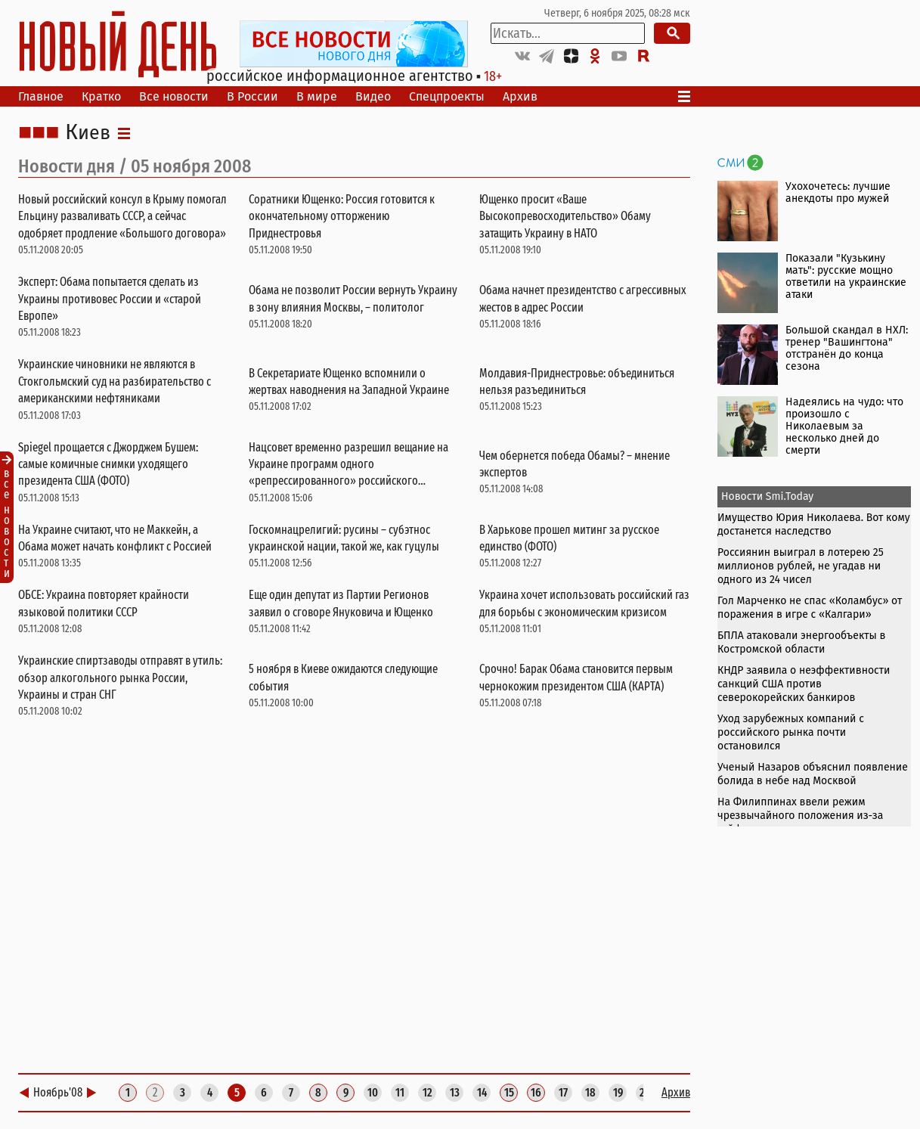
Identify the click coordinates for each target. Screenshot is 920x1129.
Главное (41, 96)
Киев (87, 133)
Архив (520, 96)
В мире (316, 96)
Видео (373, 96)
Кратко (101, 96)
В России (252, 96)
